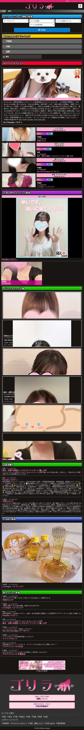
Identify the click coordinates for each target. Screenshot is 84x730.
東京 (4, 716)
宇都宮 (9, 41)
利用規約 (5, 723)
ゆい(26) (42, 196)
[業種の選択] (42, 21)
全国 (45, 716)
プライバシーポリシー (19, 723)
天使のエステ (8, 501)
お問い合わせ (50, 723)
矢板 (8, 46)
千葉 (15, 716)
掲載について (38, 723)
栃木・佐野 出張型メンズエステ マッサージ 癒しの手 (24, 470)
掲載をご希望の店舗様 (42, 698)
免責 (30, 723)
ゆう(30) (42, 99)
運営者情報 (60, 723)
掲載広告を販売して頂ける (42, 705)
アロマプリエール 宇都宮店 (13, 654)
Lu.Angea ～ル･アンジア (13, 587)
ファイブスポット (9, 639)
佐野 (8, 52)
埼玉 (10, 716)
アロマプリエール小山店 (12, 646)
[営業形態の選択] (42, 25)
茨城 (34, 716)
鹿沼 (6, 57)
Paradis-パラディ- (15, 122)
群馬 (40, 716)
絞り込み (42, 30)
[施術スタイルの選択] (68, 21)
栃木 (28, 716)
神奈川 (22, 716)
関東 (3, 11)
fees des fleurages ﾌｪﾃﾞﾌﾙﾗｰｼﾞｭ (15, 631)
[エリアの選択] (16, 21)
